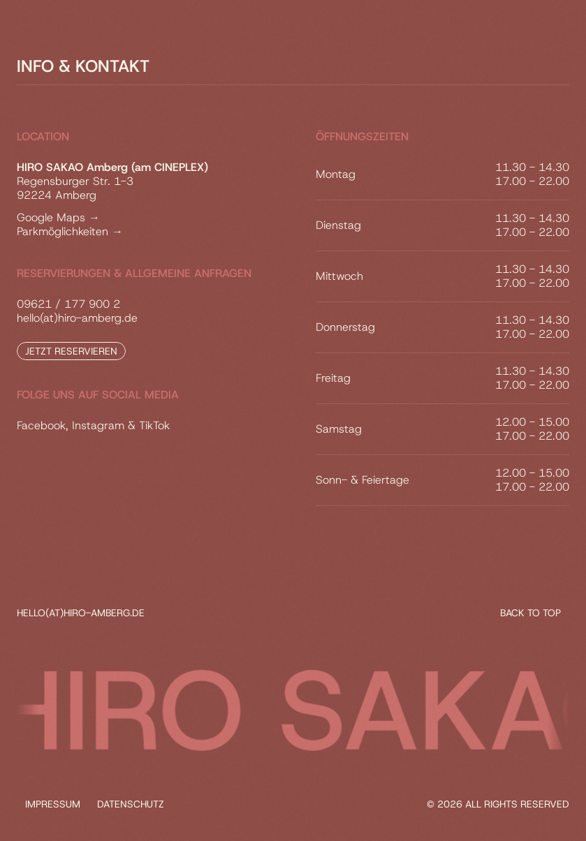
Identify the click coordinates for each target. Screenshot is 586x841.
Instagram (98, 425)
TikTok (154, 425)
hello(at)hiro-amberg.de (77, 318)
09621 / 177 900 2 (68, 304)
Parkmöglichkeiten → (70, 231)
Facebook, (42, 425)
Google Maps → (58, 217)
